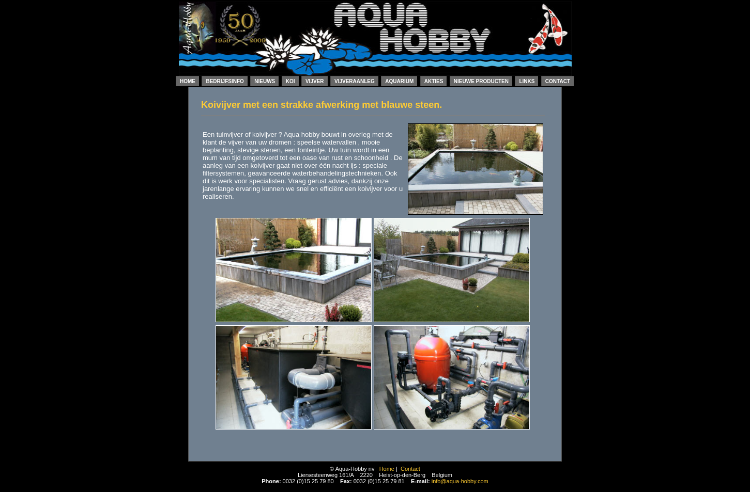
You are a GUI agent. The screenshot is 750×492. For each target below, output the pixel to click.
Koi (290, 81)
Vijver (314, 81)
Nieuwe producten (481, 81)
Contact (557, 81)
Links (526, 81)
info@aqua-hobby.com (460, 481)
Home (187, 81)
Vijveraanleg (354, 81)
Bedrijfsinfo (224, 81)
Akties (433, 81)
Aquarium (399, 81)
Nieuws (264, 81)
